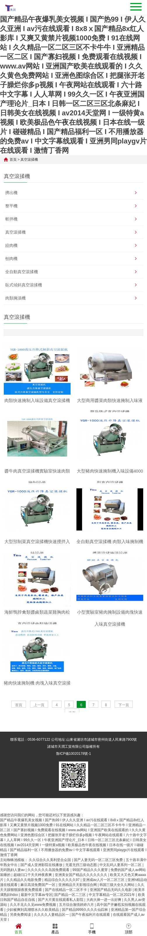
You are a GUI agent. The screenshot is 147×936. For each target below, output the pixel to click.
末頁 (72, 727)
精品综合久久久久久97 (62, 893)
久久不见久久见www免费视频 (33, 918)
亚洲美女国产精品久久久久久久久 (81, 889)
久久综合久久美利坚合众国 (50, 874)
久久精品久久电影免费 (24, 893)
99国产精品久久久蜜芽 (90, 884)
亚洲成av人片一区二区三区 (104, 893)
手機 (92, 928)
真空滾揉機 (29, 160)
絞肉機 (11, 245)
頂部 (128, 928)
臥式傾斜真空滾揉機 (23, 285)
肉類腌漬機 (15, 298)
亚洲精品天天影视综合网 (78, 898)
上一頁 (39, 719)
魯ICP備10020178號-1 (73, 767)
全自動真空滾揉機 (21, 271)
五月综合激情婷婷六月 (77, 918)
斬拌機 (11, 219)
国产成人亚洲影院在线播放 (41, 879)
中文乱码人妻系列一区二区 (120, 879)
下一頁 (123, 719)
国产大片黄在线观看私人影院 (61, 913)
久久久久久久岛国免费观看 (48, 884)
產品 (55, 928)
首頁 (13, 160)
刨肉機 (11, 258)
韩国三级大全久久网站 (117, 898)
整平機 (11, 205)
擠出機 (11, 192)
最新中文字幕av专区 (36, 908)
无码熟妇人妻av (13, 884)
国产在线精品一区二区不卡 (66, 903)
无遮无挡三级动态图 (81, 879)
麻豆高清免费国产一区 (38, 898)
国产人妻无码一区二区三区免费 (99, 874)
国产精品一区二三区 (70, 908)
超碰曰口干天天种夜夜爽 (33, 889)
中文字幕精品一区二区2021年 (112, 908)
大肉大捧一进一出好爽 (104, 913)
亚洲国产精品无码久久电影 (111, 903)
